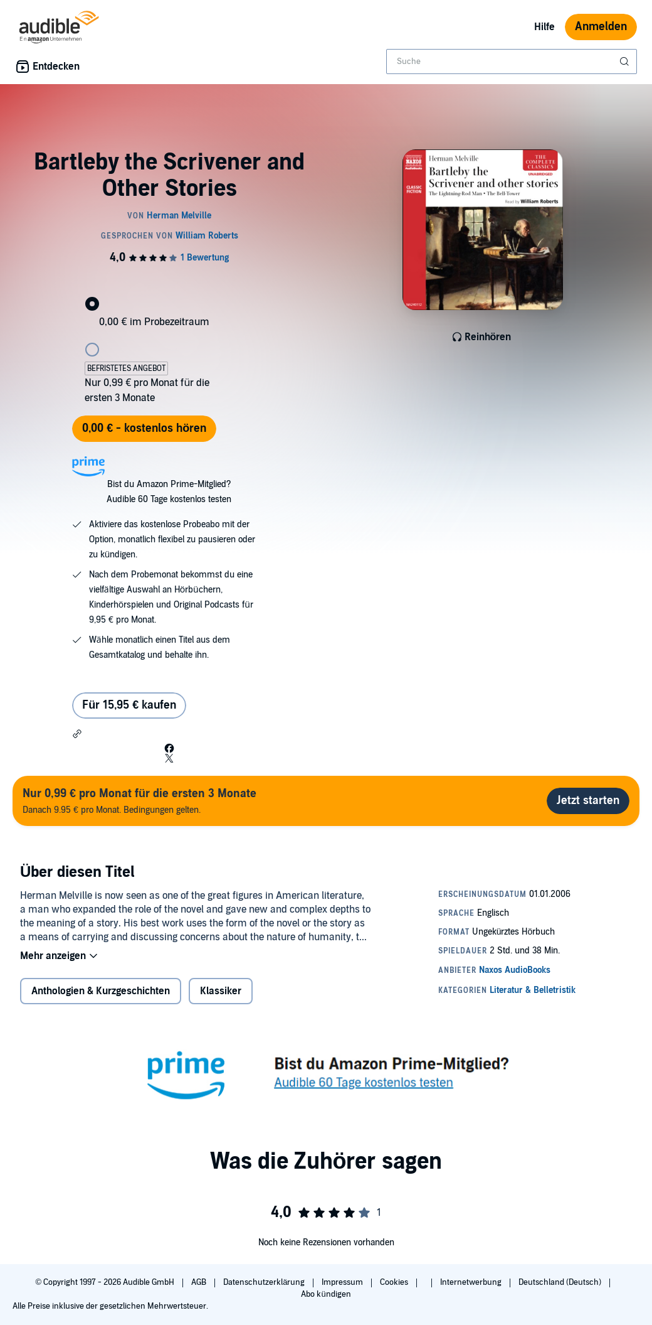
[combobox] (511, 61)
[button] (77, 734)
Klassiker (220, 991)
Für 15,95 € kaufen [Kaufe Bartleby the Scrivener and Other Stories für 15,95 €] (129, 705)
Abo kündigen (325, 1294)
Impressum (343, 1282)
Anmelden (601, 26)
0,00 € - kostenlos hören (144, 428)
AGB (199, 1282)
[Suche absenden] (625, 61)
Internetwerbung (471, 1282)
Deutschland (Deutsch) (560, 1282)
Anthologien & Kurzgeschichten (100, 991)
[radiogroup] (169, 343)
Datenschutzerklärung (265, 1282)
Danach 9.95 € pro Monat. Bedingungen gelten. (139, 800)
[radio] (169, 293)
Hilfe (544, 27)
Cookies (395, 1282)
